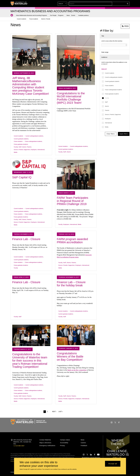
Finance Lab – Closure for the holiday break (71, 284)
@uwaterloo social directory (91, 457)
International (108, 123)
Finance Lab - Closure (26, 239)
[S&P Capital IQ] (31, 164)
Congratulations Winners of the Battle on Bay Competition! (70, 356)
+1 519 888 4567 (18, 446)
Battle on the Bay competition (76, 370)
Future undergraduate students (113, 89)
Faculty (107, 98)
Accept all (112, 464)
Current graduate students (112, 81)
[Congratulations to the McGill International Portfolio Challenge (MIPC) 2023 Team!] (76, 60)
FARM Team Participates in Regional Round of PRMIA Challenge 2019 (72, 201)
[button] (113, 3)
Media (106, 127)
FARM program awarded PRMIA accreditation (72, 241)
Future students (109, 85)
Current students (109, 73)
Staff (106, 102)
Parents (107, 110)
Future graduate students (112, 94)
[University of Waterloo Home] (19, 4)
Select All (104, 69)
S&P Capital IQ (21, 177)
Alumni (107, 106)
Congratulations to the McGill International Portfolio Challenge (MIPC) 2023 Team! (71, 98)
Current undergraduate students (113, 77)
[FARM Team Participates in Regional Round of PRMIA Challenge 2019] (76, 175)
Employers (108, 118)
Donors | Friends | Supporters (113, 114)
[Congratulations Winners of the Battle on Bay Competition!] (76, 335)
